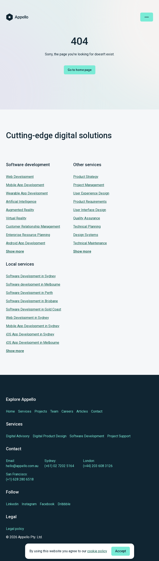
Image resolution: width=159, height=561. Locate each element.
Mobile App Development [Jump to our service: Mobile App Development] (25, 185)
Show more (15, 251)
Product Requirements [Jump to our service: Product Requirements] (90, 202)
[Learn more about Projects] (40, 411)
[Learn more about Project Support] (118, 436)
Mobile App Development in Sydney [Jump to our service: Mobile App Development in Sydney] (32, 326)
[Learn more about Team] (54, 411)
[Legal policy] (24, 528)
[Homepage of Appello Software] (17, 17)
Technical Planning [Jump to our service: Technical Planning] (87, 226)
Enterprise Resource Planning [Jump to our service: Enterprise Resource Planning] (28, 235)
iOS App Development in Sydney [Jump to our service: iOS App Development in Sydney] (30, 334)
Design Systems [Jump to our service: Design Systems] (85, 235)
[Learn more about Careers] (67, 411)
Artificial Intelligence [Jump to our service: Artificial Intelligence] (21, 202)
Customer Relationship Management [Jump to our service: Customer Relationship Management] (33, 226)
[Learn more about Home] (10, 411)
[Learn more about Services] (24, 411)
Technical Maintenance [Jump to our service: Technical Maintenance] (90, 243)
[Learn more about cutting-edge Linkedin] (12, 504)
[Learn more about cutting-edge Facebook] (47, 504)
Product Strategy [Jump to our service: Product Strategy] (85, 177)
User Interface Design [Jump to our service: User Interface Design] (89, 210)
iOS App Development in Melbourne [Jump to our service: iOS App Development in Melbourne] (32, 343)
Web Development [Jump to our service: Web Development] (20, 177)
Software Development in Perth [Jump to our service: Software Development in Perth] (29, 293)
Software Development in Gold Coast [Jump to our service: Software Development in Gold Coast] (33, 309)
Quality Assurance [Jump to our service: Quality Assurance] (86, 218)
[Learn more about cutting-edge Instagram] (29, 504)
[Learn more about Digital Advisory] (18, 436)
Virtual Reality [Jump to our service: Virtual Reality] (16, 218)
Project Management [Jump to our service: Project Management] (88, 185)
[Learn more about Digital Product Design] (49, 436)
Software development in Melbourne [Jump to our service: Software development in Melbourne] (33, 284)
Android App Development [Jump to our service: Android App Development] (25, 243)
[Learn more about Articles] (82, 411)
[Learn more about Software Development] (87, 436)
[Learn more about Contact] (96, 411)
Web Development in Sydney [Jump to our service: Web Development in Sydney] (27, 318)
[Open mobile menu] (146, 17)
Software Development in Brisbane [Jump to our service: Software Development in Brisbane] (32, 301)
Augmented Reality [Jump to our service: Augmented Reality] (20, 210)
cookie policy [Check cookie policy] (97, 551)
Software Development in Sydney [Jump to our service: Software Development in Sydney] (31, 276)
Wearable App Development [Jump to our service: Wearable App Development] (27, 193)
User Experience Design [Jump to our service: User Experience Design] (91, 193)
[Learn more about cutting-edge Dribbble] (64, 504)
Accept (120, 551)
